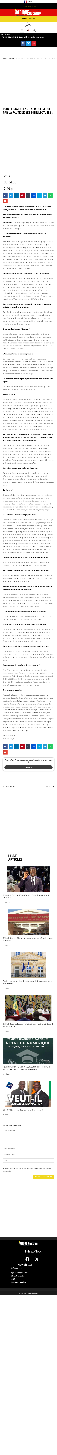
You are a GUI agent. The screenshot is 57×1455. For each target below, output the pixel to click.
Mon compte (28, 27)
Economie (11, 58)
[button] (28, 6)
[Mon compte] (29, 24)
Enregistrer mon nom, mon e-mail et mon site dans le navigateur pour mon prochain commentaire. (27, 1170)
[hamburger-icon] (22, 30)
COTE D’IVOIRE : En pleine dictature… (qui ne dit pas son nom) (23, 1110)
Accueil (5, 58)
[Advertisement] (19, 82)
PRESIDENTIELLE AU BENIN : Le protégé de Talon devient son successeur (23, 37)
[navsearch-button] (34, 30)
